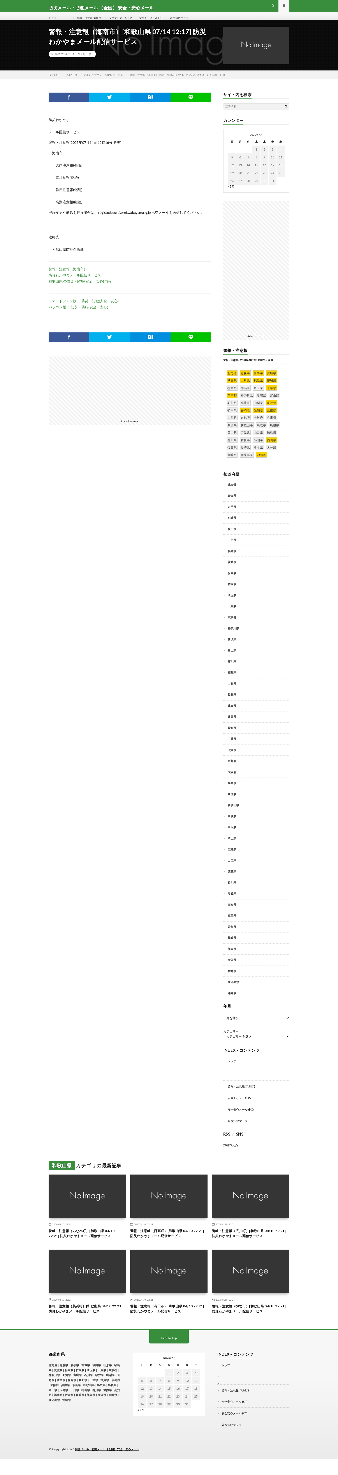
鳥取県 (232, 825)
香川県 (232, 891)
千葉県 (232, 615)
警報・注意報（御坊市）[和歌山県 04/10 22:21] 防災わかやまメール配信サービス (249, 1324)
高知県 (232, 913)
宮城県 (232, 526)
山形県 (232, 548)
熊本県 (232, 957)
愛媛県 (232, 902)
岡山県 (232, 847)
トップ (53, 22)
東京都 (232, 626)
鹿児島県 (233, 990)
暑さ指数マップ (194, 22)
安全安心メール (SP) (128, 22)
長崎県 (232, 946)
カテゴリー (231, 1040)
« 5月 (231, 195)
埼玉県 (232, 604)
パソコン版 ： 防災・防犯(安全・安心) (78, 315)
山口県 (232, 869)
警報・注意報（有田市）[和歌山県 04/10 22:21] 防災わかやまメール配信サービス (167, 1324)
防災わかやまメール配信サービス (75, 283)
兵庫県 (232, 792)
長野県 (232, 703)
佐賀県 (232, 935)
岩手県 (232, 515)
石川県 (232, 670)
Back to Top (169, 1354)
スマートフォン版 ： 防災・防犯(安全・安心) (84, 309)
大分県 (232, 968)
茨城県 (232, 570)
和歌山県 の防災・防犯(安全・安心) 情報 (80, 290)
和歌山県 (86, 62)
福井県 (232, 681)
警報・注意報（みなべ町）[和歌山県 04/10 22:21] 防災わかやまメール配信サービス (87, 1245)
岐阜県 (232, 714)
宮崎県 (232, 979)
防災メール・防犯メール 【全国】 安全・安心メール (110, 1465)
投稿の (230, 1153)
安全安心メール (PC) (163, 22)
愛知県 (232, 736)
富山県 (232, 659)
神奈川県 (233, 637)
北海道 (232, 493)
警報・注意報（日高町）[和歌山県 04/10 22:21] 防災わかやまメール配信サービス (167, 1242)
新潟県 (232, 648)
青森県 (232, 504)
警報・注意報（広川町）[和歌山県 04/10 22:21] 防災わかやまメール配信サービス (249, 1242)
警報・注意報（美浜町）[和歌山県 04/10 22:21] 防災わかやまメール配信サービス (85, 1324)
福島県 (232, 559)
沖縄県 (232, 1001)
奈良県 (232, 802)
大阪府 (232, 780)
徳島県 (232, 880)
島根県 (232, 836)
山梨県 (232, 692)
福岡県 (232, 924)
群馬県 (232, 593)
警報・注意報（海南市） (68, 277)
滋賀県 (232, 758)
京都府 (232, 769)
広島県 (232, 858)
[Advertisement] (87, 395)
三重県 (232, 747)
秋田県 (232, 537)
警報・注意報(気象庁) (92, 22)
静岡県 (232, 725)
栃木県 (232, 581)
